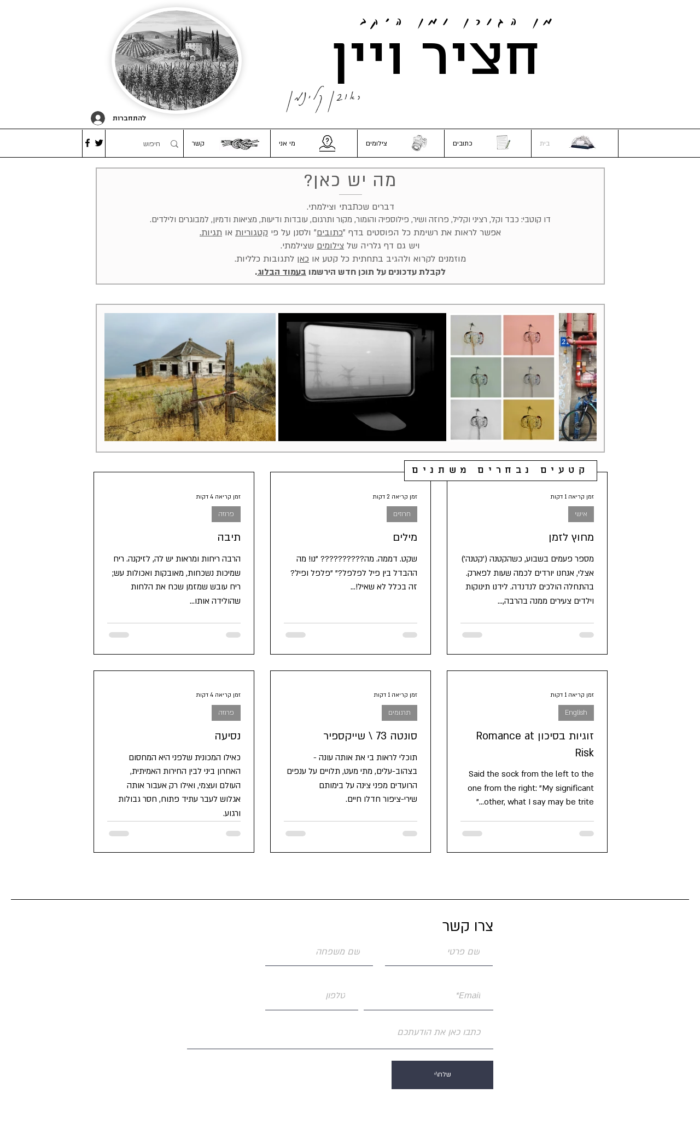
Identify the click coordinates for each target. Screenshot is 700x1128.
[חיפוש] (143, 144)
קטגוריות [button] (251, 233)
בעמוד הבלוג (281, 272)
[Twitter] (99, 142)
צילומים (330, 246)
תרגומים (399, 712)
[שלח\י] (442, 1075)
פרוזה (226, 514)
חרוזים (402, 514)
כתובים (330, 233)
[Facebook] (87, 142)
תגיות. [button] (211, 233)
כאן (303, 259)
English (576, 712)
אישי (581, 514)
